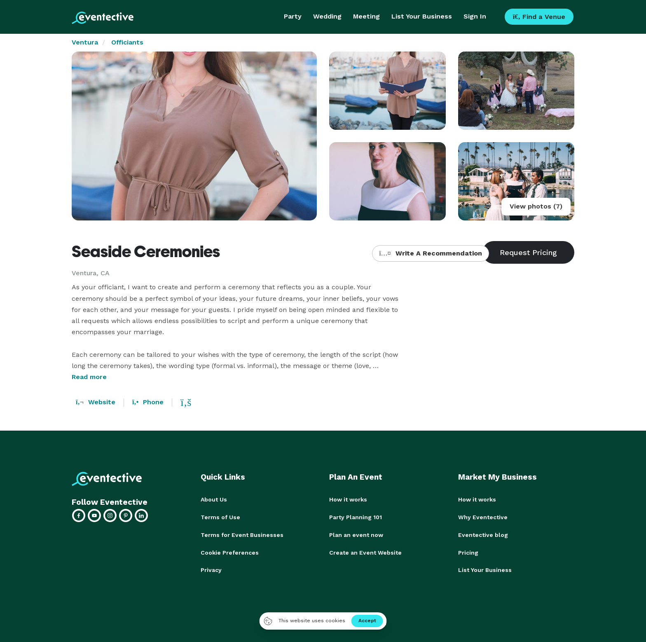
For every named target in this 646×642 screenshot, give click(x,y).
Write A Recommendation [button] (430, 253)
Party (293, 16)
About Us (214, 499)
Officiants (127, 42)
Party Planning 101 (355, 516)
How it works (348, 499)
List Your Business (421, 16)
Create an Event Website (365, 551)
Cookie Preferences (230, 551)
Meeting (366, 16)
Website (95, 402)
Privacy (211, 568)
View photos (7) (536, 206)
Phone (148, 402)
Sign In (474, 16)
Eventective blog (483, 534)
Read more (89, 377)
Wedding (327, 16)
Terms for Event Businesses (242, 534)
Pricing (468, 551)
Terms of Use (220, 516)
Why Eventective (483, 516)
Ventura (85, 42)
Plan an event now (356, 534)
